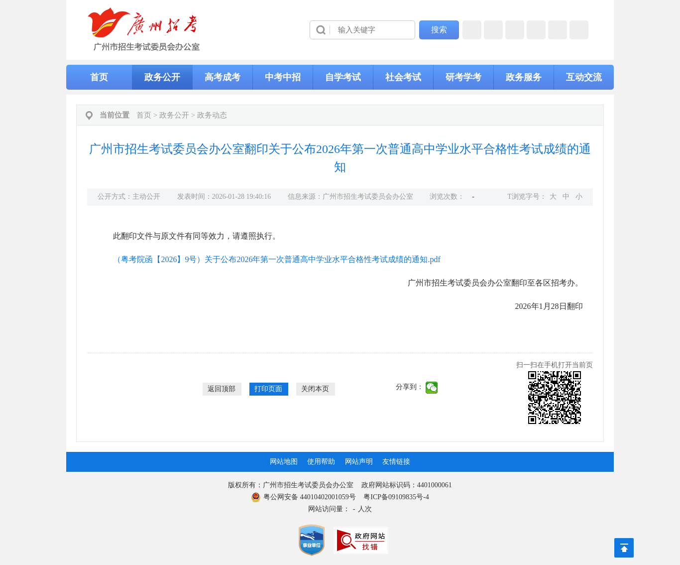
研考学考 (463, 77)
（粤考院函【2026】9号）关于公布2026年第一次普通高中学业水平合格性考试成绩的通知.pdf (276, 259)
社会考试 (403, 77)
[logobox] (144, 29)
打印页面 (268, 389)
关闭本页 (315, 389)
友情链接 (396, 461)
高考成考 (222, 77)
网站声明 (359, 461)
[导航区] (340, 30)
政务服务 (524, 77)
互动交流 (584, 77)
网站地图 (284, 461)
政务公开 (162, 77)
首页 (99, 77)
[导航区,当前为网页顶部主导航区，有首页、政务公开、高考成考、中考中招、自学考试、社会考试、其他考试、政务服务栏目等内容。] (340, 77)
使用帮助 (321, 461)
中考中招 (283, 77)
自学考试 (343, 77)
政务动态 (212, 115)
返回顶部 (221, 389)
